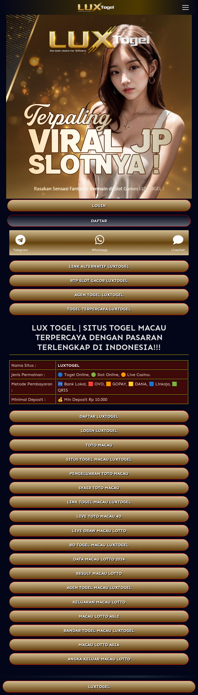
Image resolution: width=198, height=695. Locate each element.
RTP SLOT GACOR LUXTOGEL (99, 280)
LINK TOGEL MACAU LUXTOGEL (99, 501)
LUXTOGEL (68, 365)
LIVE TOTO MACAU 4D (99, 516)
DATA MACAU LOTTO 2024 (99, 559)
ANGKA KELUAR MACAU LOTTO (99, 658)
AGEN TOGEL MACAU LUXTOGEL (99, 587)
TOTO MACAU (99, 445)
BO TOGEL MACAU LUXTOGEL (99, 544)
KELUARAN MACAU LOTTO (99, 602)
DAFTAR (99, 220)
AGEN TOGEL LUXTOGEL (99, 294)
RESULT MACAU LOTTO (99, 573)
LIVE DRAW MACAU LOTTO (99, 530)
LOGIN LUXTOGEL (99, 430)
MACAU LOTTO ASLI (99, 616)
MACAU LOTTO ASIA (99, 644)
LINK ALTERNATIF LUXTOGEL (99, 266)
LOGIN (99, 205)
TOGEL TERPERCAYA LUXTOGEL (99, 309)
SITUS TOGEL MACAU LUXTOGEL (99, 459)
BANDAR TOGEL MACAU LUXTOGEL (99, 630)
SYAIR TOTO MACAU (99, 487)
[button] (185, 7)
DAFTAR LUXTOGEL (99, 416)
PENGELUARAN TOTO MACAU (99, 473)
